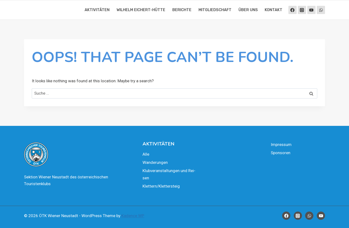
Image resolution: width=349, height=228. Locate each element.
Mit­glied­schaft (214, 10)
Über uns (248, 10)
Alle (146, 154)
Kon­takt (273, 10)
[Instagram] (302, 10)
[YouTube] (311, 10)
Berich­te (181, 10)
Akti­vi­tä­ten (97, 10)
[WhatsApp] (321, 10)
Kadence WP (132, 215)
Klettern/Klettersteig (161, 186)
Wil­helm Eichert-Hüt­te (141, 10)
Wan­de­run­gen (155, 162)
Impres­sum (281, 144)
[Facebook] (292, 10)
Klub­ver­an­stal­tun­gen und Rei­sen (169, 174)
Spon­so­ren (280, 152)
